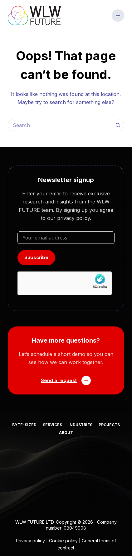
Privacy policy (30, 540)
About (66, 432)
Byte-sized (24, 424)
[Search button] (118, 125)
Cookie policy (63, 540)
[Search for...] (59, 125)
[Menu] (118, 15)
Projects (109, 424)
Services (52, 424)
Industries (80, 424)
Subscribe (36, 257)
